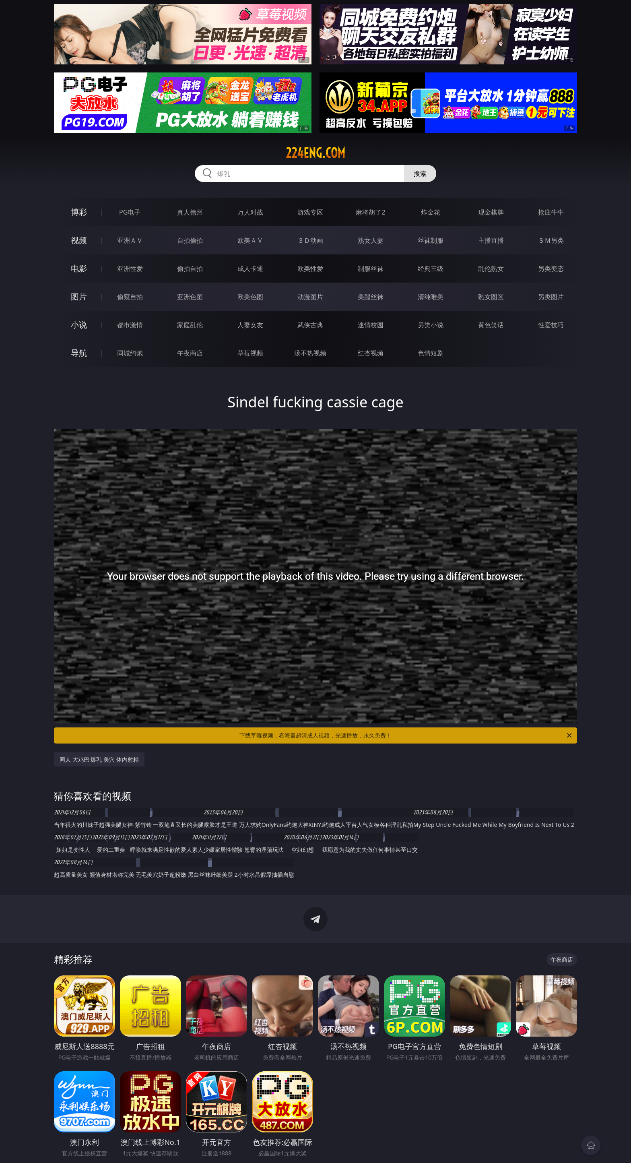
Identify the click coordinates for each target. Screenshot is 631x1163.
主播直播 (491, 240)
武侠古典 (310, 324)
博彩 (79, 212)
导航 (79, 352)
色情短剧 (430, 353)
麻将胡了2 (370, 212)
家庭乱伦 (190, 324)
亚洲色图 (190, 296)
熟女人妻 (371, 240)
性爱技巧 (551, 324)
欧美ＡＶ (250, 240)
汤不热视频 (310, 353)
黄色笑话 (491, 324)
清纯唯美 (430, 296)
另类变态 (551, 268)
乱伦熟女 (491, 268)
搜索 (420, 173)
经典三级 (430, 268)
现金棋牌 (491, 212)
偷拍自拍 (190, 268)
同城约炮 (130, 353)
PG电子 (129, 212)
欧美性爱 (310, 268)
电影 (79, 268)
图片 (79, 296)
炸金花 (430, 212)
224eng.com (315, 153)
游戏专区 (310, 212)
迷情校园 (371, 324)
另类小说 (430, 324)
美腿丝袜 (371, 296)
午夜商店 (190, 353)
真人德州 (190, 212)
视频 (79, 240)
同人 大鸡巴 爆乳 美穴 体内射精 (99, 759)
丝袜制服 (430, 240)
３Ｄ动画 (310, 240)
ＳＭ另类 (551, 240)
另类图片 (551, 296)
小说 (79, 324)
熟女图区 (491, 296)
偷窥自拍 (130, 296)
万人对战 (250, 212)
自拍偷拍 (190, 240)
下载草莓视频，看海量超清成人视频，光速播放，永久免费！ (406, 735)
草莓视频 (250, 353)
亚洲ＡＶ (130, 240)
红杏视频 (371, 353)
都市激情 (130, 324)
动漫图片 (310, 296)
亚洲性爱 (130, 268)
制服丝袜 (371, 268)
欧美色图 (250, 296)
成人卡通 (250, 268)
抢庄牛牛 (551, 212)
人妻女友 (250, 324)
